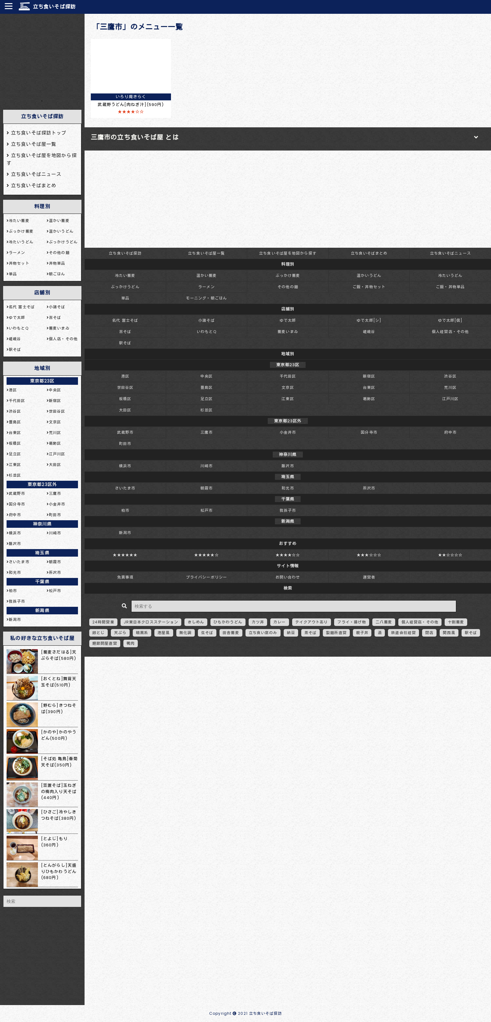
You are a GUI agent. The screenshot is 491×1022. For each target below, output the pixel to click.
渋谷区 (450, 376)
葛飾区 (369, 398)
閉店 (429, 632)
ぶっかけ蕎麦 (288, 275)
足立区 (206, 398)
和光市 (288, 488)
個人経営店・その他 (450, 331)
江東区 (288, 398)
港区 (125, 376)
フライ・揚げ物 (351, 622)
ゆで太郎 (288, 320)
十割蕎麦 (456, 622)
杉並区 (206, 410)
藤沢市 (288, 466)
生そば (207, 632)
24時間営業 (103, 622)
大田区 (125, 410)
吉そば (125, 331)
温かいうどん (369, 275)
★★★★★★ (125, 555)
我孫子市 (288, 510)
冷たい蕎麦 (125, 275)
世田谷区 (125, 387)
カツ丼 (258, 622)
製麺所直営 (336, 632)
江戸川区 (450, 398)
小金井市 (288, 432)
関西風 (449, 632)
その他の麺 (287, 286)
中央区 (206, 376)
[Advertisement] (42, 56)
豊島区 (206, 387)
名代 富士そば (125, 320)
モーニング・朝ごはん (206, 298)
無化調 (185, 632)
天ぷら (120, 632)
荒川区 (450, 387)
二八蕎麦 (383, 622)
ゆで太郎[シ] (369, 320)
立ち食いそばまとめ (369, 253)
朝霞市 (206, 488)
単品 (125, 298)
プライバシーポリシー (206, 577)
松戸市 (206, 510)
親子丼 (362, 632)
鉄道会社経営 (403, 632)
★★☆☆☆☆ (450, 555)
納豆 (291, 632)
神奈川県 (42, 524)
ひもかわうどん (228, 622)
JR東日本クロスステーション (151, 622)
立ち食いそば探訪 (54, 6)
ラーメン (206, 286)
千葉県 (42, 582)
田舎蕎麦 (231, 632)
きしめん (196, 622)
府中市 (450, 432)
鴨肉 (131, 643)
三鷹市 (206, 432)
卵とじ (98, 632)
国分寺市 (369, 432)
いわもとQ (206, 331)
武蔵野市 (125, 432)
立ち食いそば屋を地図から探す (288, 253)
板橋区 (125, 398)
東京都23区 (42, 381)
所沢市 (369, 488)
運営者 (369, 577)
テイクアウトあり (311, 622)
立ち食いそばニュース (450, 253)
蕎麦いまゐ (287, 331)
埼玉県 (42, 553)
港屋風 (164, 632)
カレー (279, 622)
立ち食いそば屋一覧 (206, 253)
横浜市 (125, 466)
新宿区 (369, 376)
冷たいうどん (450, 275)
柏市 (125, 510)
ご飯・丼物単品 (450, 286)
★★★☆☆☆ (369, 555)
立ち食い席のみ (263, 632)
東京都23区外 (42, 484)
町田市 (125, 443)
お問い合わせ (288, 577)
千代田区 (288, 376)
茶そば (310, 632)
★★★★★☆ (206, 555)
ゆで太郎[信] (450, 320)
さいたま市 (125, 488)
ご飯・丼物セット (369, 286)
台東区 (369, 387)
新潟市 (125, 532)
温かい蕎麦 (206, 275)
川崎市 (206, 466)
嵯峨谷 (369, 331)
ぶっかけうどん (125, 286)
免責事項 (125, 577)
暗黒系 (142, 632)
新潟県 (42, 610)
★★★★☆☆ (288, 555)
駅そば (125, 343)
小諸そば (206, 320)
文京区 (288, 387)
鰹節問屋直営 (104, 643)
